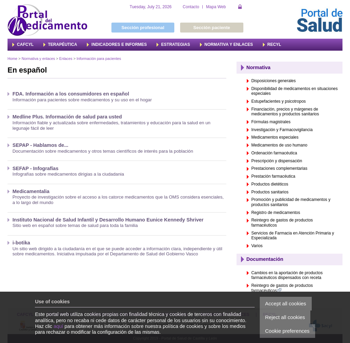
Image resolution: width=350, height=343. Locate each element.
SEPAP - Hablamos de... (40, 145)
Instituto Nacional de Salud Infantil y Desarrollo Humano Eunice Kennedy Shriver (108, 220)
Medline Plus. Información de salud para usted (67, 116)
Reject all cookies (285, 317)
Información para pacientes (99, 58)
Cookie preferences (287, 331)
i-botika (21, 242)
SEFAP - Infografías (35, 168)
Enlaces (65, 58)
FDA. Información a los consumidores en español (71, 94)
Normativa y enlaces (38, 58)
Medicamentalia (31, 191)
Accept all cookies (285, 303)
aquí (58, 326)
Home (12, 58)
